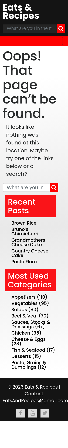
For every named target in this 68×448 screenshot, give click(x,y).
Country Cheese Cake (29, 253)
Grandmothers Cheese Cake (28, 242)
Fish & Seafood (28, 350)
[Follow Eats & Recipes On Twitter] (44, 413)
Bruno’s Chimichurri (24, 231)
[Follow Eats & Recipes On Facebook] (20, 413)
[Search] (61, 28)
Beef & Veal (24, 316)
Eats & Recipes (21, 11)
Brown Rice (23, 223)
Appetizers (23, 297)
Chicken (20, 333)
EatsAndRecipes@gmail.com (35, 400)
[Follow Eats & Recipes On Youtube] (32, 413)
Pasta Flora (24, 262)
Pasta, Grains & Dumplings (28, 364)
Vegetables (24, 303)
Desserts (21, 356)
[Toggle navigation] (55, 41)
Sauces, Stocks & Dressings (30, 324)
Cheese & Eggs (28, 339)
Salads (19, 310)
